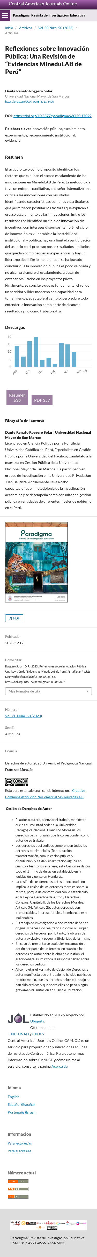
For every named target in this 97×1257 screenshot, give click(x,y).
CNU (13, 1034)
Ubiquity (37, 1021)
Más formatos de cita (24, 691)
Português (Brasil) (22, 1112)
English (13, 1096)
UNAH (23, 1034)
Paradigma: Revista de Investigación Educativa (49, 15)
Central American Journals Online (43, 3)
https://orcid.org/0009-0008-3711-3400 (29, 101)
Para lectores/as (20, 1143)
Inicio (9, 28)
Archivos (25, 28)
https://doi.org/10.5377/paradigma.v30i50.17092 (52, 116)
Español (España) (21, 1104)
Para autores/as (19, 1151)
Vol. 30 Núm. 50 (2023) (55, 28)
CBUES (38, 1034)
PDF (16, 618)
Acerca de (59, 1066)
